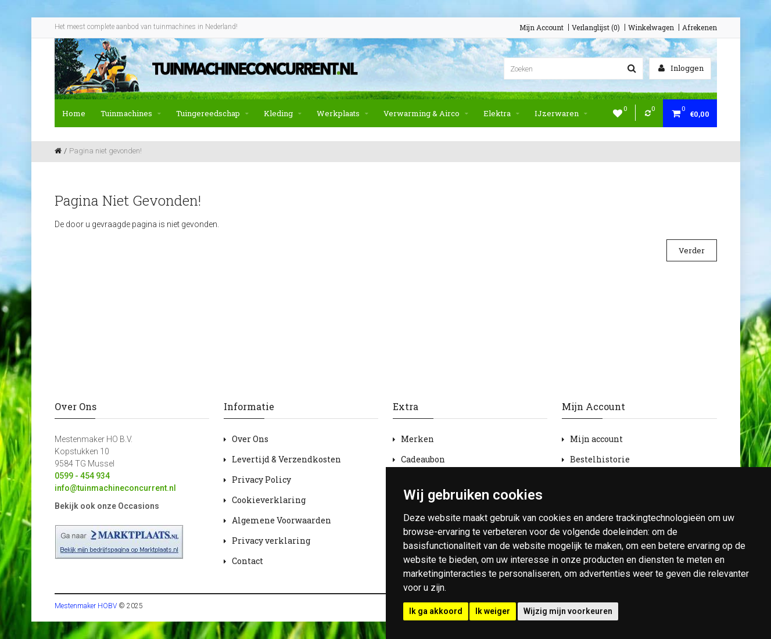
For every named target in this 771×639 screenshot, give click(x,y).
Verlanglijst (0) (596, 27)
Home (73, 113)
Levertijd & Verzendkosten (286, 459)
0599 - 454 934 (82, 475)
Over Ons (250, 438)
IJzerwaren (561, 113)
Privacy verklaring (271, 540)
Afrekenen (699, 27)
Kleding (283, 113)
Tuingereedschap (212, 113)
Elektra (501, 113)
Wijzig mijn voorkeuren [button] (567, 611)
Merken (417, 438)
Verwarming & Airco (425, 113)
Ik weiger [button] (492, 611)
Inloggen (681, 68)
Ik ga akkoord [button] (435, 611)
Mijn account (596, 438)
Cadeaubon (423, 459)
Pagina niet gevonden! (105, 150)
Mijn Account (541, 27)
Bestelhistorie (600, 459)
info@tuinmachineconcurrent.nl (115, 488)
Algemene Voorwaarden (281, 520)
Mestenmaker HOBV (86, 606)
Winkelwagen (651, 27)
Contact (247, 560)
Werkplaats (342, 113)
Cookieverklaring (269, 499)
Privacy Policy (261, 479)
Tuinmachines (131, 113)
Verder (692, 250)
